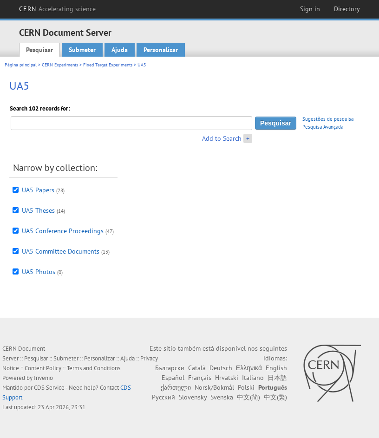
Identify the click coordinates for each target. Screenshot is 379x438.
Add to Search (222, 138)
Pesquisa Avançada (322, 127)
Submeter (82, 50)
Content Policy (43, 368)
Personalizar (161, 50)
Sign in (310, 9)
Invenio (43, 378)
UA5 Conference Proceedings (63, 231)
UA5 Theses (38, 210)
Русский (163, 397)
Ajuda (119, 50)
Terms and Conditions (93, 368)
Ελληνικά (249, 368)
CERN (57, 9)
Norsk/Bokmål (214, 387)
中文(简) (248, 397)
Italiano (253, 377)
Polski (246, 387)
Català (197, 368)
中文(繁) (275, 397)
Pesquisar (39, 50)
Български (169, 368)
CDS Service (49, 388)
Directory (347, 9)
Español (173, 377)
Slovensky (193, 397)
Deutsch (220, 368)
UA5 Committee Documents (60, 251)
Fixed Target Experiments (107, 65)
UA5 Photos (38, 272)
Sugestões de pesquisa (327, 119)
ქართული (176, 387)
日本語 (277, 377)
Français (199, 377)
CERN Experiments (60, 65)
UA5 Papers (38, 190)
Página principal (21, 65)
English (276, 368)
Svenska (221, 397)
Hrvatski (226, 377)
